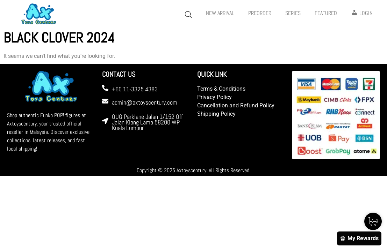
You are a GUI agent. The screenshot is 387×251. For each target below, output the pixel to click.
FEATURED (326, 13)
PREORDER (259, 13)
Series (293, 13)
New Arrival (220, 13)
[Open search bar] (188, 14)
